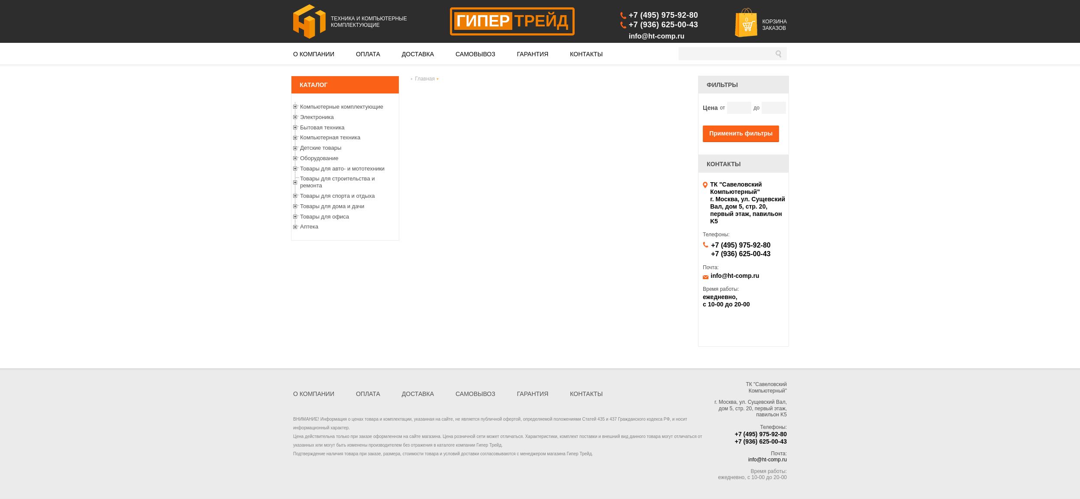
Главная (425, 79)
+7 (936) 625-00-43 (663, 24)
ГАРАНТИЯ (533, 54)
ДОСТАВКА (418, 54)
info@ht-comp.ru (656, 36)
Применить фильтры (741, 133)
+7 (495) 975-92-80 (663, 15)
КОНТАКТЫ (586, 54)
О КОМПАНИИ (313, 54)
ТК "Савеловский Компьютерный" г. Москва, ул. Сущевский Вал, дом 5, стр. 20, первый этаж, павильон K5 (747, 203)
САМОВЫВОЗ (475, 54)
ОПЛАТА (368, 54)
